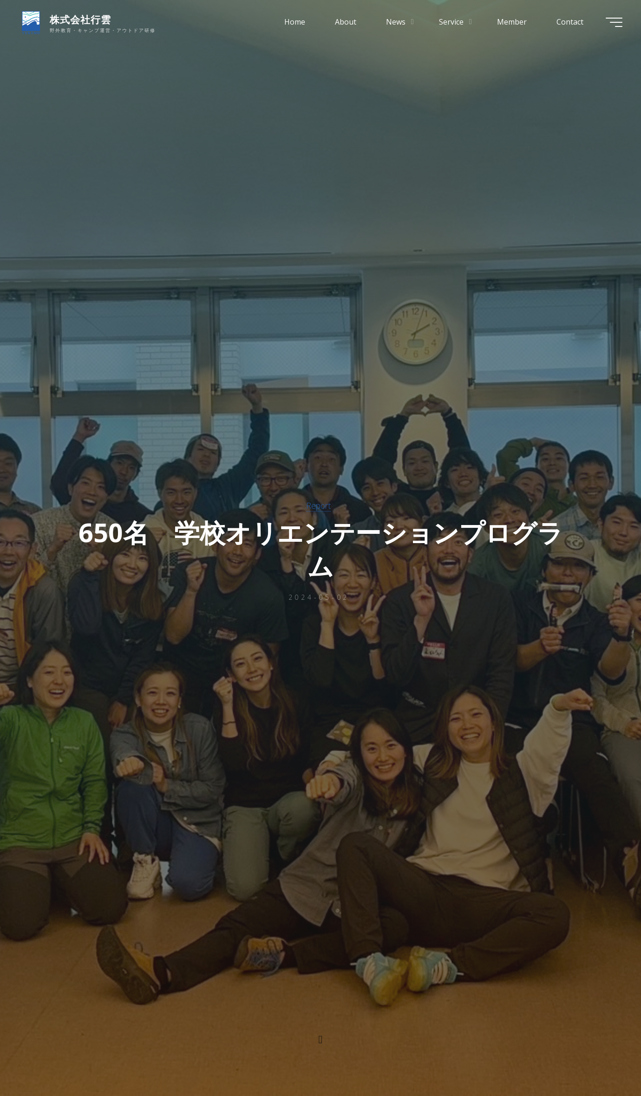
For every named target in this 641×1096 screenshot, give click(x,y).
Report (318, 505)
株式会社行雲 (80, 19)
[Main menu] (614, 22)
